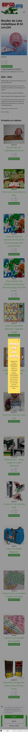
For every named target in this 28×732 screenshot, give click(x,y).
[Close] (18, 340)
